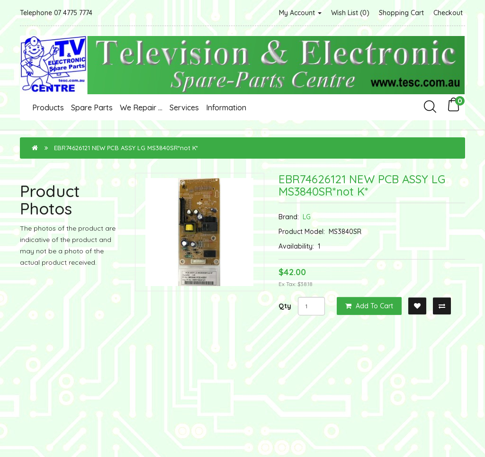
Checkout (448, 13)
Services (184, 107)
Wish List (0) (350, 13)
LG (307, 217)
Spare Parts (92, 107)
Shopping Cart (401, 13)
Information (226, 107)
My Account (300, 13)
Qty (284, 306)
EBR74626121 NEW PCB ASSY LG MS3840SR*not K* (126, 148)
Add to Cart (369, 306)
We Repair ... (141, 107)
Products (48, 107)
